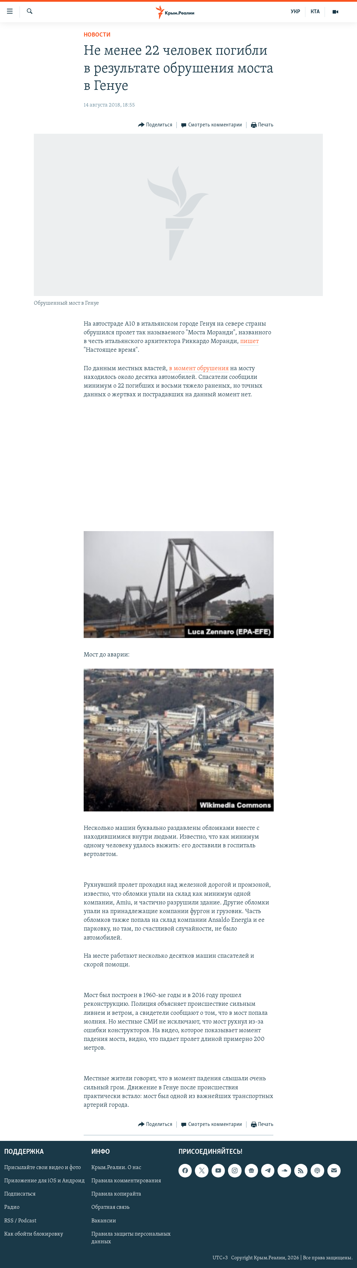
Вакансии (103, 1221)
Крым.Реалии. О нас (116, 1168)
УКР (295, 12)
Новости (97, 35)
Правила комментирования (126, 1181)
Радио (12, 1208)
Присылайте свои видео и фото (42, 1168)
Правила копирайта (116, 1194)
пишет (249, 341)
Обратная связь (110, 1208)
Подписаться (20, 1194)
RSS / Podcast (20, 1221)
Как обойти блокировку (33, 1234)
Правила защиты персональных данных (130, 1238)
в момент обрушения (199, 368)
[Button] (155, 125)
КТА (315, 12)
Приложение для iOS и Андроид (44, 1181)
